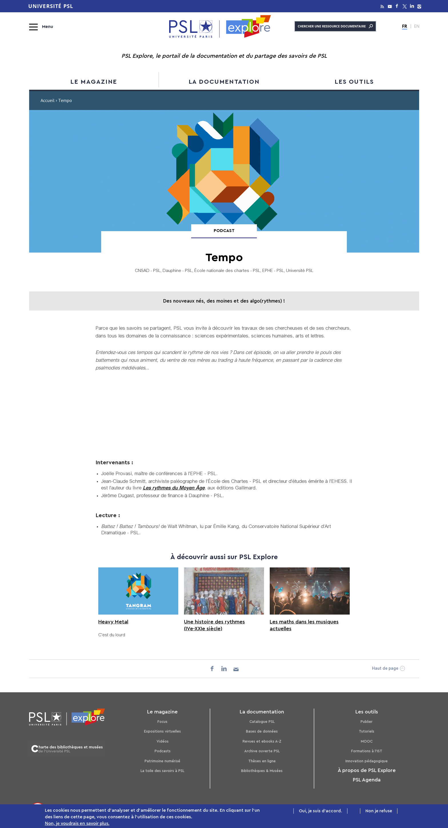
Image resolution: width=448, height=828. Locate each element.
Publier (367, 721)
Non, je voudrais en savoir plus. (77, 823)
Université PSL (50, 6)
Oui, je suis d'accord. (320, 811)
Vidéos (163, 741)
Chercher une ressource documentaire (335, 26)
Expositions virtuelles (162, 731)
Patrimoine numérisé (162, 761)
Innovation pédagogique (366, 761)
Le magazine (93, 82)
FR (404, 26)
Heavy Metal (113, 621)
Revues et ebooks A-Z (262, 741)
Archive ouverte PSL (262, 751)
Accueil (48, 101)
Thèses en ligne (262, 761)
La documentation (224, 82)
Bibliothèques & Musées (262, 771)
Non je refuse (378, 811)
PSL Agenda (367, 779)
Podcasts (163, 751)
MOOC (367, 741)
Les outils (354, 82)
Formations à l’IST (366, 751)
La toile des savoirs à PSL (162, 771)
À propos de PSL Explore (367, 770)
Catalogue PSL (262, 721)
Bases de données (262, 731)
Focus (162, 721)
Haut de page (385, 669)
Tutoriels (366, 731)
